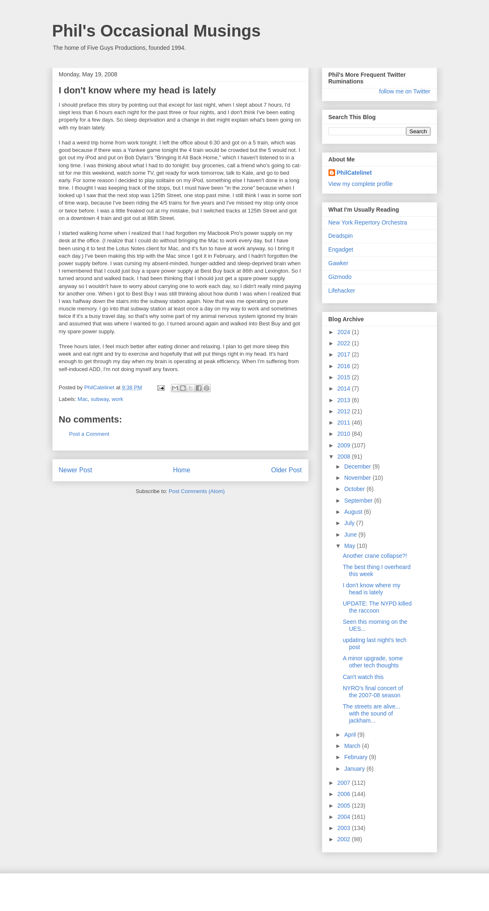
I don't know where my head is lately (371, 589)
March (353, 745)
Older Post (286, 470)
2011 (344, 422)
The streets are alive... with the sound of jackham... (371, 713)
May (350, 545)
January (355, 768)
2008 (344, 456)
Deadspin (340, 235)
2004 (344, 816)
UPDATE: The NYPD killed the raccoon (377, 607)
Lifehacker (341, 290)
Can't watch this (363, 677)
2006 (344, 794)
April (351, 734)
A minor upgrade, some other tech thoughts (373, 662)
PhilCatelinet (354, 172)
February (356, 757)
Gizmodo (340, 277)
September (359, 500)
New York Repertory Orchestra (367, 222)
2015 (344, 377)
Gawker (338, 263)
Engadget (340, 249)
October (355, 489)
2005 (344, 805)
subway (100, 399)
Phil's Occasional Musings (156, 31)
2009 (344, 445)
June (351, 534)
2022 (344, 343)
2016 (344, 366)
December (358, 466)
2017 (344, 354)
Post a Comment (89, 434)
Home (181, 470)
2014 (344, 388)
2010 (344, 433)
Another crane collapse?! (375, 555)
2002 (344, 839)
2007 (344, 782)
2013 (344, 400)
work (117, 399)
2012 (344, 411)
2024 (344, 332)
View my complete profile (360, 184)
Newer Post (75, 470)
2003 (344, 828)
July (350, 523)
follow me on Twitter (404, 91)
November (358, 477)
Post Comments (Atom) (197, 491)
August (354, 511)
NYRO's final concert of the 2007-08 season (373, 692)
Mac (83, 399)
